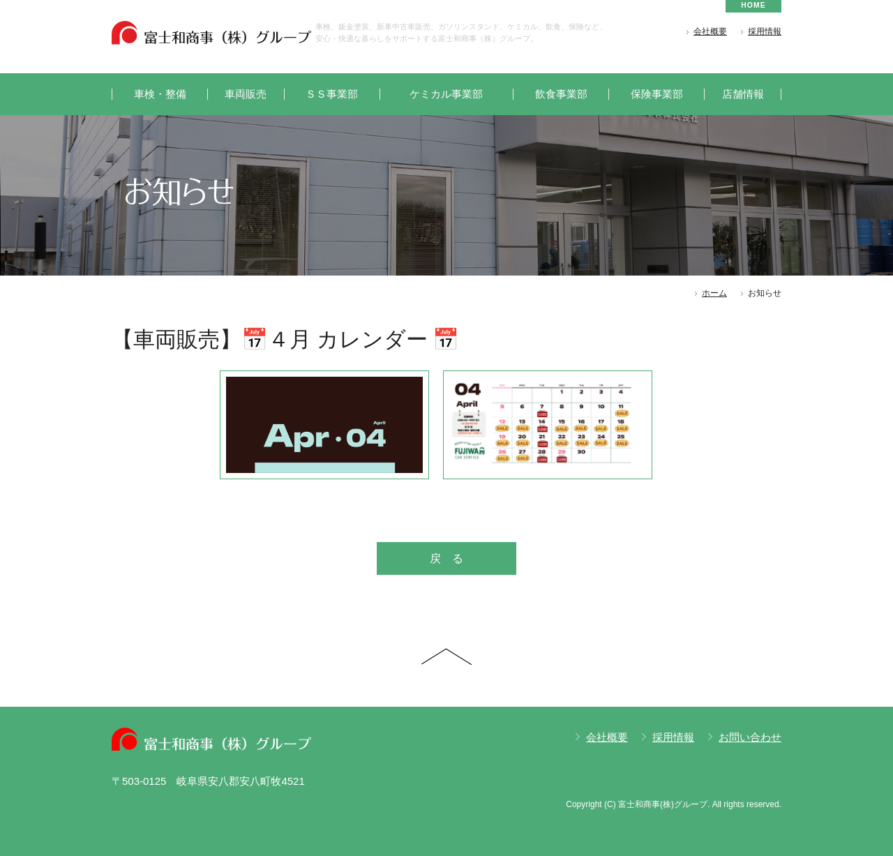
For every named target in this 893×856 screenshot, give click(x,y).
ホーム (714, 293)
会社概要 (710, 31)
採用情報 (764, 31)
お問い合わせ (750, 737)
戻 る (446, 558)
